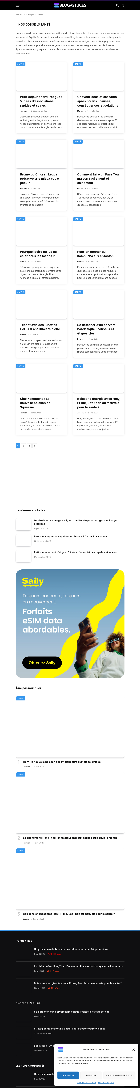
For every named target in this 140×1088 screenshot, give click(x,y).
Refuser (91, 1075)
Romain (23, 111)
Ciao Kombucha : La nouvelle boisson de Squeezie (35, 403)
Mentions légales (106, 1082)
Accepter (68, 1075)
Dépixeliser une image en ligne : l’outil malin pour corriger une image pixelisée (75, 522)
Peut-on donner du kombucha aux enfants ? (95, 254)
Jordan (80, 413)
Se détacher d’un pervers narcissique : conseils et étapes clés (96, 329)
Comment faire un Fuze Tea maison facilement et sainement (98, 179)
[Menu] (18, 5)
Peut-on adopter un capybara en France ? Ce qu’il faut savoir (70, 536)
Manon (80, 111)
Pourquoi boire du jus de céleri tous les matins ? (38, 254)
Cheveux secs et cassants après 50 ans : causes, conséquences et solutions (97, 101)
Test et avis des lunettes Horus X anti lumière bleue (40, 327)
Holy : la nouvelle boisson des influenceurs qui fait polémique (62, 761)
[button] (133, 1049)
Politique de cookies (86, 1082)
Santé (20, 64)
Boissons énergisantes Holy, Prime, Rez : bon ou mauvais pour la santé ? (98, 403)
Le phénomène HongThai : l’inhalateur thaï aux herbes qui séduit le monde (70, 837)
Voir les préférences (119, 1075)
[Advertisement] (70, 478)
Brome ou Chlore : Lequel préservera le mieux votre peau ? (39, 179)
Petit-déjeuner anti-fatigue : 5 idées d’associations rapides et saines (41, 101)
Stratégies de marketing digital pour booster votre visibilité (69, 1028)
